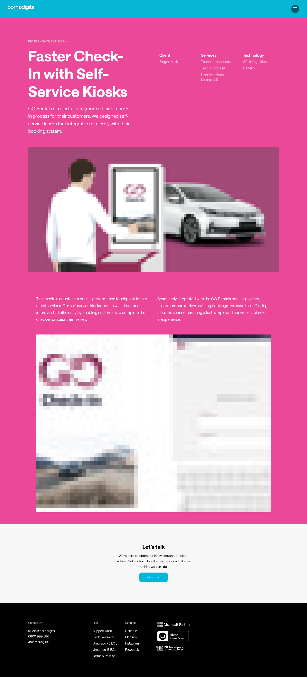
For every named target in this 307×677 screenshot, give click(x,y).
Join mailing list (38, 642)
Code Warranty (103, 637)
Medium (131, 637)
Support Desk (102, 631)
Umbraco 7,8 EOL (105, 643)
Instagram (132, 643)
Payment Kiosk (54, 41)
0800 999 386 (38, 636)
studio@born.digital (41, 631)
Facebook (132, 649)
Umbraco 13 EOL (104, 649)
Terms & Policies (104, 656)
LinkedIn (131, 631)
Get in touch (153, 577)
